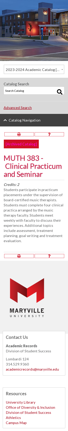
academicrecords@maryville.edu (32, 369)
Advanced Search (18, 107)
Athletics (13, 417)
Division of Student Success (28, 412)
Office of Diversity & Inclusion (30, 407)
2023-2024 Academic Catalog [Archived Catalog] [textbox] (35, 69)
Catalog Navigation (24, 120)
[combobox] (34, 69)
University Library (20, 402)
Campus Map (16, 422)
